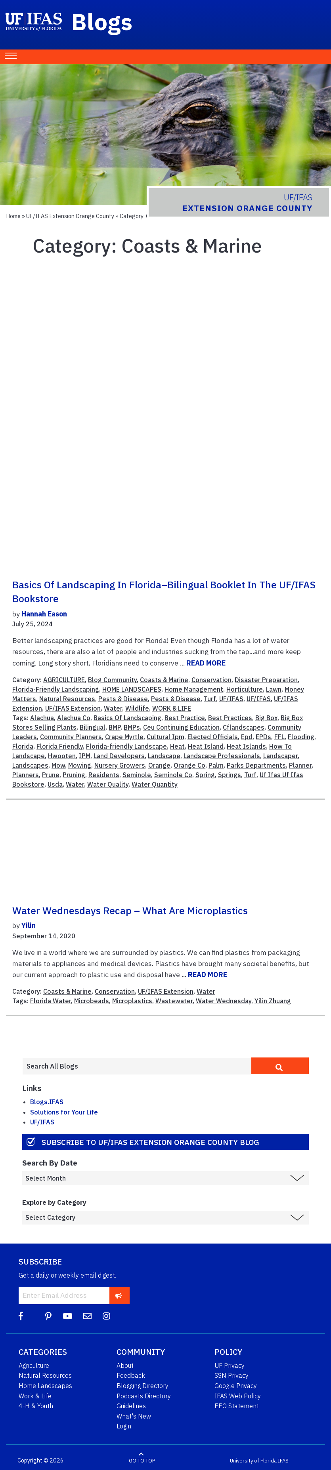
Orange (159, 765)
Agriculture (34, 1365)
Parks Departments (256, 765)
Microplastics (132, 1001)
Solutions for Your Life (64, 1112)
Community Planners (71, 737)
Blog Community (112, 680)
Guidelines (131, 1406)
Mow (58, 765)
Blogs (102, 21)
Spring (205, 775)
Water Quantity (155, 784)
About (125, 1365)
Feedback (131, 1375)
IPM (84, 756)
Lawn (273, 689)
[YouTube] (67, 1316)
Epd (247, 737)
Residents (103, 775)
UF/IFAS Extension (73, 708)
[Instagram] (106, 1316)
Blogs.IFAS (46, 1102)
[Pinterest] (48, 1316)
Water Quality (107, 784)
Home (13, 216)
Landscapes (30, 765)
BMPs (132, 727)
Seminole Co (173, 775)
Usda (55, 784)
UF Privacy (229, 1365)
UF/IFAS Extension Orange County (70, 216)
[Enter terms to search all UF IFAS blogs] (136, 1066)
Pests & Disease (123, 699)
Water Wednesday (223, 1001)
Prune (50, 775)
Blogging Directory (142, 1386)
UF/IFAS (231, 699)
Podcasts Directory (144, 1396)
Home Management (194, 689)
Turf (210, 699)
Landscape (164, 756)
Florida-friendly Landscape (126, 746)
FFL (279, 737)
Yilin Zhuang (272, 1001)
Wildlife (137, 708)
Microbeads (91, 1001)
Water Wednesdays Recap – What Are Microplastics (130, 910)
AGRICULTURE (64, 680)
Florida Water (50, 1001)
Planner (300, 765)
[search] (280, 1065)
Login (124, 1426)
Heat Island (206, 746)
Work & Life (35, 1396)
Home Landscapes (45, 1386)
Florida (22, 746)
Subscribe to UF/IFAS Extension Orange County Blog (150, 1142)
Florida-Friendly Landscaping (55, 689)
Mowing (79, 765)
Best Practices (230, 718)
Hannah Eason (44, 613)
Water (113, 708)
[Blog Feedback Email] (87, 1316)
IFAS (283, 1460)
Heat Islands (246, 746)
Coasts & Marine (164, 680)
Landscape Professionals (222, 756)
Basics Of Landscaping (127, 718)
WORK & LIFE (171, 708)
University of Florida (253, 1460)
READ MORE (206, 662)
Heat (177, 746)
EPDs (263, 737)
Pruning (74, 775)
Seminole (136, 775)
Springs (229, 775)
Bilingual (92, 727)
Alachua (42, 718)
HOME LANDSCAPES (131, 689)
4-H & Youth (36, 1406)
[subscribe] (118, 1295)
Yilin (28, 925)
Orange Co (189, 765)
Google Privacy (235, 1386)
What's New (134, 1416)
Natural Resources (67, 699)
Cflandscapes (243, 727)
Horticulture (244, 689)
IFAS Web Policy (237, 1396)
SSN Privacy (231, 1375)
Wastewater (174, 1001)
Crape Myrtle (124, 737)
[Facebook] (21, 1316)
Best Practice (185, 718)
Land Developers (119, 756)
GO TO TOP (142, 1460)
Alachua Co (73, 718)
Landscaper (280, 756)
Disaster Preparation (266, 680)
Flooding (301, 737)
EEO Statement (236, 1406)
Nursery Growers (119, 765)
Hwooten (62, 756)
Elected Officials (213, 737)
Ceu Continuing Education (181, 727)
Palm (216, 765)
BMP (115, 727)
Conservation (211, 680)
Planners (25, 775)
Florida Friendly (59, 746)
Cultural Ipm (165, 737)
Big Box (266, 718)
